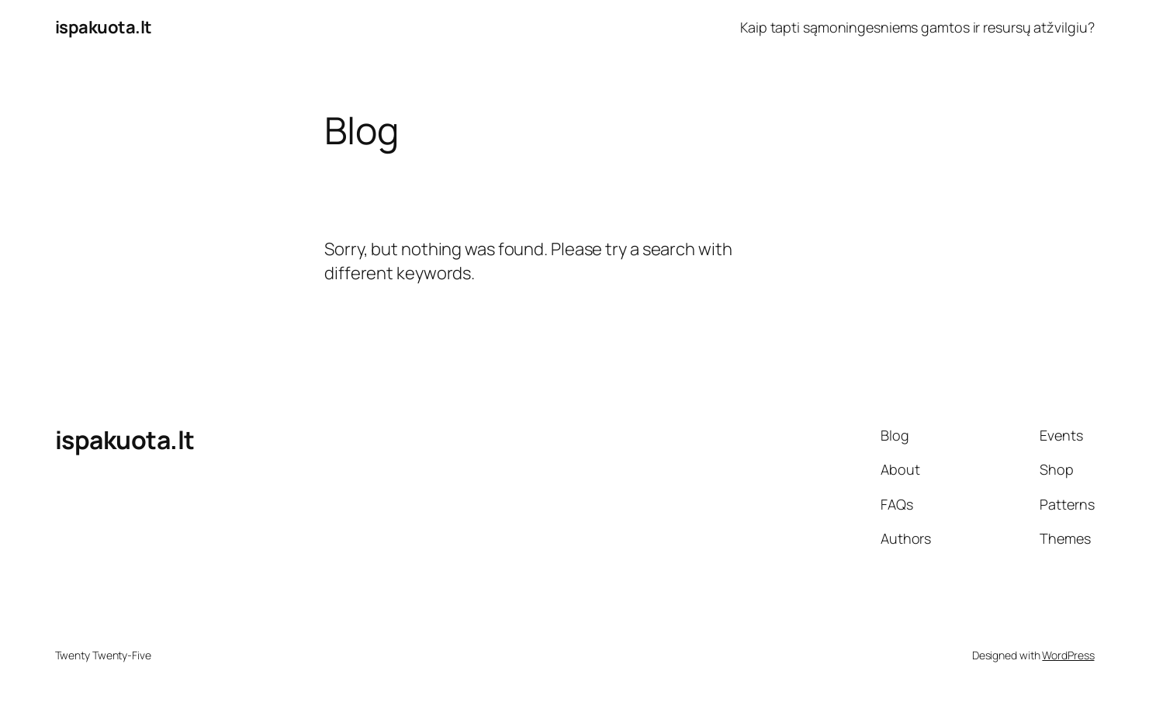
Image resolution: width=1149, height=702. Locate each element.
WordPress (1068, 655)
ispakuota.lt (103, 27)
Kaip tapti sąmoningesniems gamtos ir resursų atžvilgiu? (917, 27)
